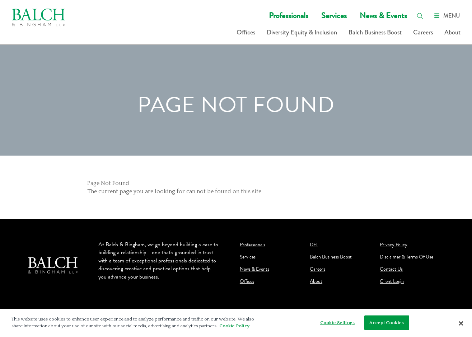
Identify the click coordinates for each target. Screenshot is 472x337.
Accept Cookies (386, 324)
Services (334, 16)
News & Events (383, 16)
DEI (314, 244)
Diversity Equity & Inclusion (302, 32)
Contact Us (391, 269)
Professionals (288, 16)
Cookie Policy (234, 327)
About (452, 32)
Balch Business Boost (375, 32)
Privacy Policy (393, 244)
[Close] (461, 325)
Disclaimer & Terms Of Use (406, 257)
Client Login (392, 281)
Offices (246, 32)
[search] (420, 16)
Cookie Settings (337, 324)
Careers (423, 32)
